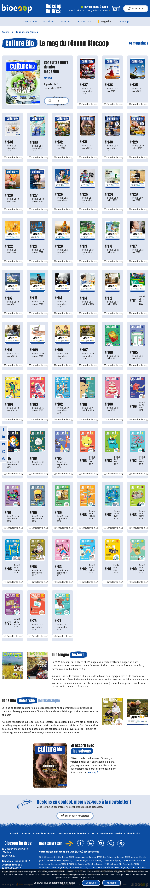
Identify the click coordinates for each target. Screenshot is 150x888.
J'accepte (111, 883)
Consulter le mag (89, 104)
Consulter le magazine (56, 101)
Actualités (48, 21)
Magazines (107, 21)
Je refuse (91, 883)
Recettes (66, 21)
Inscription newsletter (75, 815)
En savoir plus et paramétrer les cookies (54, 883)
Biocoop (124, 21)
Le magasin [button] (28, 21)
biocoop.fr (93, 772)
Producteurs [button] (85, 21)
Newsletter (136, 8)
